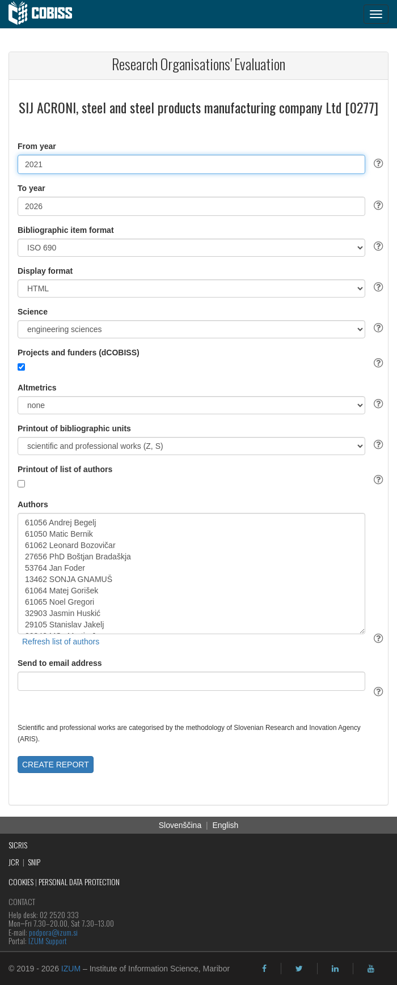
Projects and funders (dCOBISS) (79, 352)
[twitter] (299, 969)
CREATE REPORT (55, 764)
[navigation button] (376, 14)
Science (33, 311)
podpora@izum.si (53, 932)
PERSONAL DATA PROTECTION (79, 882)
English (225, 825)
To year (31, 188)
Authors (33, 504)
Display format (45, 270)
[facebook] (264, 969)
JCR (14, 862)
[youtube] (371, 969)
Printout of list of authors (65, 469)
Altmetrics (37, 387)
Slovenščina (180, 825)
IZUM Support (47, 940)
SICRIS (18, 845)
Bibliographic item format (66, 230)
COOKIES (21, 882)
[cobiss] (46, 14)
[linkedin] (335, 969)
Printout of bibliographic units (74, 428)
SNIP (34, 862)
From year (37, 146)
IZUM (71, 968)
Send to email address (60, 663)
